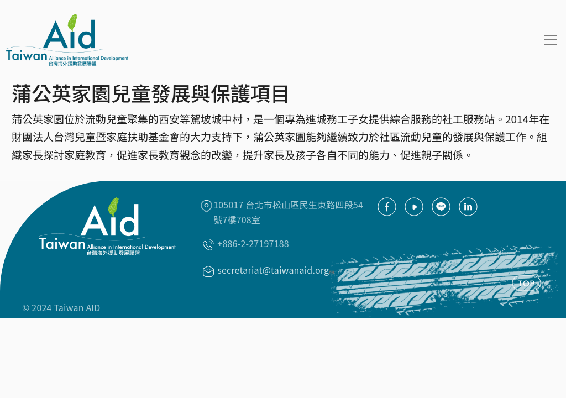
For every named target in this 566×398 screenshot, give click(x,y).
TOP (526, 283)
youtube (414, 206)
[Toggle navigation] (550, 40)
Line (441, 206)
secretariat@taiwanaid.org (277, 269)
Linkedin (468, 206)
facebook (387, 206)
